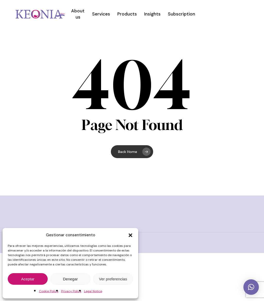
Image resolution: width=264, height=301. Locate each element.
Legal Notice (93, 291)
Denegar (70, 279)
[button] (130, 235)
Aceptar (28, 279)
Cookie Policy (49, 291)
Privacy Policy (71, 291)
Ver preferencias (113, 279)
